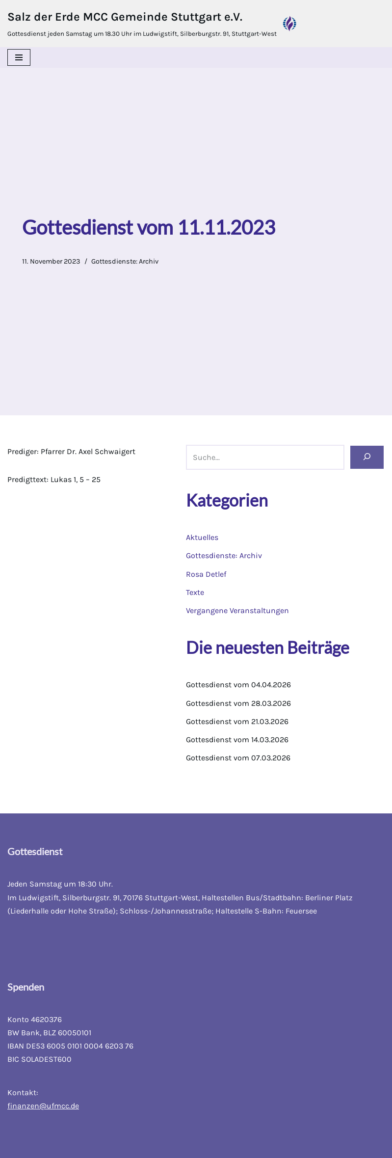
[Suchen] (367, 457)
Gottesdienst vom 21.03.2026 (237, 721)
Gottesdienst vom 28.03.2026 (238, 703)
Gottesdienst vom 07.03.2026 (238, 757)
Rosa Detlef (206, 574)
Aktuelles (202, 537)
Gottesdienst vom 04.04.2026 (238, 684)
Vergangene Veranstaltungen (237, 610)
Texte (195, 592)
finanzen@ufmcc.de (43, 1105)
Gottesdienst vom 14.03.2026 (237, 739)
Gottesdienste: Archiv (124, 261)
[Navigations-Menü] (18, 57)
